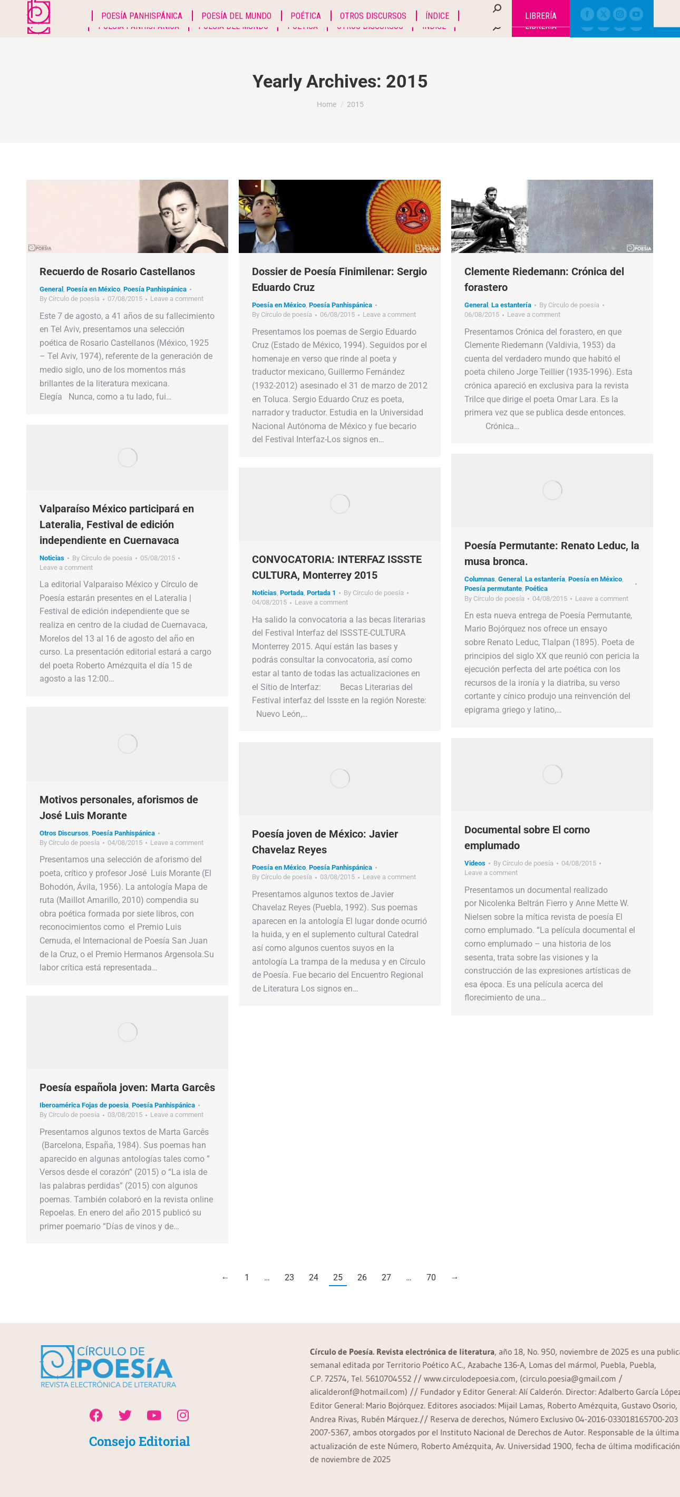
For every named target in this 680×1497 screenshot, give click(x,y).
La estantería (511, 305)
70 (431, 1277)
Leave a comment (176, 299)
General (51, 289)
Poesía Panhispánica (155, 289)
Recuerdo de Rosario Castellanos (117, 271)
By (70, 299)
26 (362, 1277)
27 (386, 1277)
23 (289, 1277)
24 (313, 1277)
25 (338, 1277)
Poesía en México (93, 289)
